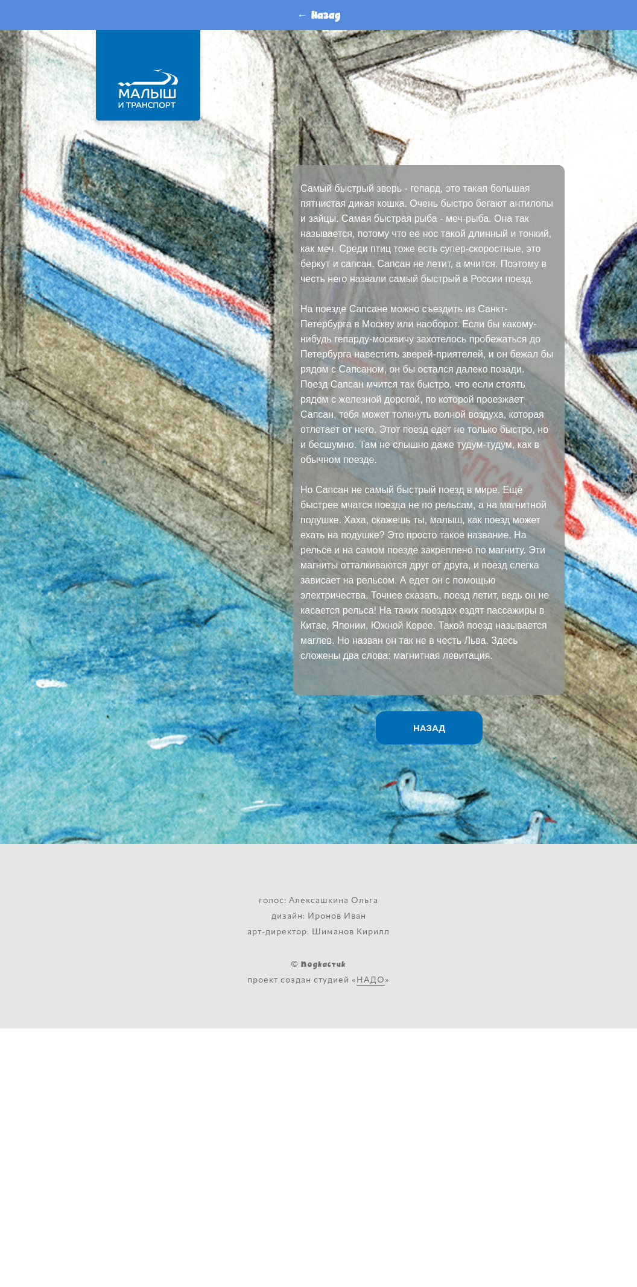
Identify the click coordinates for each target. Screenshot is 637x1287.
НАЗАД (429, 728)
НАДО (371, 980)
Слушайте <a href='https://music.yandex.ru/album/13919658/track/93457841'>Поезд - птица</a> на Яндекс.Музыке (429, 105)
